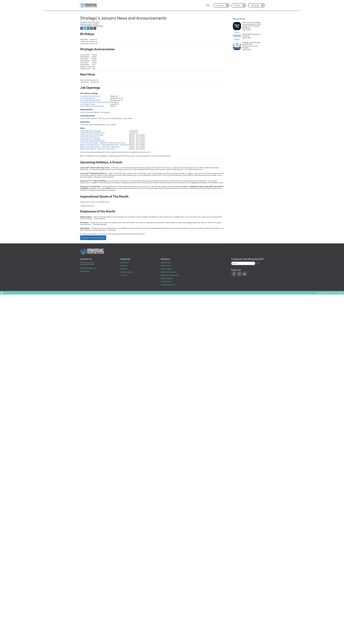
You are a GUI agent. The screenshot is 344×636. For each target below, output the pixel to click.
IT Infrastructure (166, 281)
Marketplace (257, 5)
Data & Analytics (166, 269)
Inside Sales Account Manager (90, 131)
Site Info (319, 293)
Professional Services (168, 285)
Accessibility (339, 293)
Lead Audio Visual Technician (90, 96)
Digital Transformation (168, 272)
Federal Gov (124, 263)
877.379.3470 (84, 271)
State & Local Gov (126, 272)
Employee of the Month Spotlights (93, 238)
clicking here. (146, 152)
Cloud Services (166, 263)
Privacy (332, 293)
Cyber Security (166, 266)
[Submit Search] (258, 263)
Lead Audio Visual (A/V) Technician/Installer (95, 102)
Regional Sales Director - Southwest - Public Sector (98, 149)
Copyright (326, 293)
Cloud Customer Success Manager (92, 135)
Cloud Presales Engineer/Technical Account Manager (98, 118)
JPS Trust (123, 275)
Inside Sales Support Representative (92, 133)
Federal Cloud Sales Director (90, 137)
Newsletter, (88, 26)
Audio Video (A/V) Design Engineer (92, 106)
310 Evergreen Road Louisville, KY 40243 (87, 263)
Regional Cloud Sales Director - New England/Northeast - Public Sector (104, 145)
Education (123, 269)
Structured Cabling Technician (90, 100)
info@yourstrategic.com (88, 268)
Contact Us (223, 5)
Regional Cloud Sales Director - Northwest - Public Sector (100, 147)
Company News (97, 26)
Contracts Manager (87, 112)
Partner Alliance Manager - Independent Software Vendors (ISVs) (102, 143)
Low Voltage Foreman (87, 98)
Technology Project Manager (90, 125)
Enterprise (124, 266)
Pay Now (240, 5)
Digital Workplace (167, 278)
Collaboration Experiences (170, 275)
